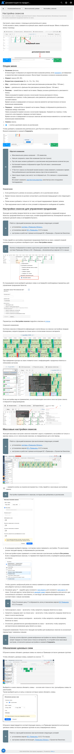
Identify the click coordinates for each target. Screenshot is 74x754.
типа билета (41, 590)
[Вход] (71, 2)
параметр (57, 73)
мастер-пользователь (34, 180)
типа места (61, 590)
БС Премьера (64, 602)
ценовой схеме (39, 592)
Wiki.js (52, 751)
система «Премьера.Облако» (32, 227)
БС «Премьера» (32, 230)
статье (47, 321)
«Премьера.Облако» (41, 740)
